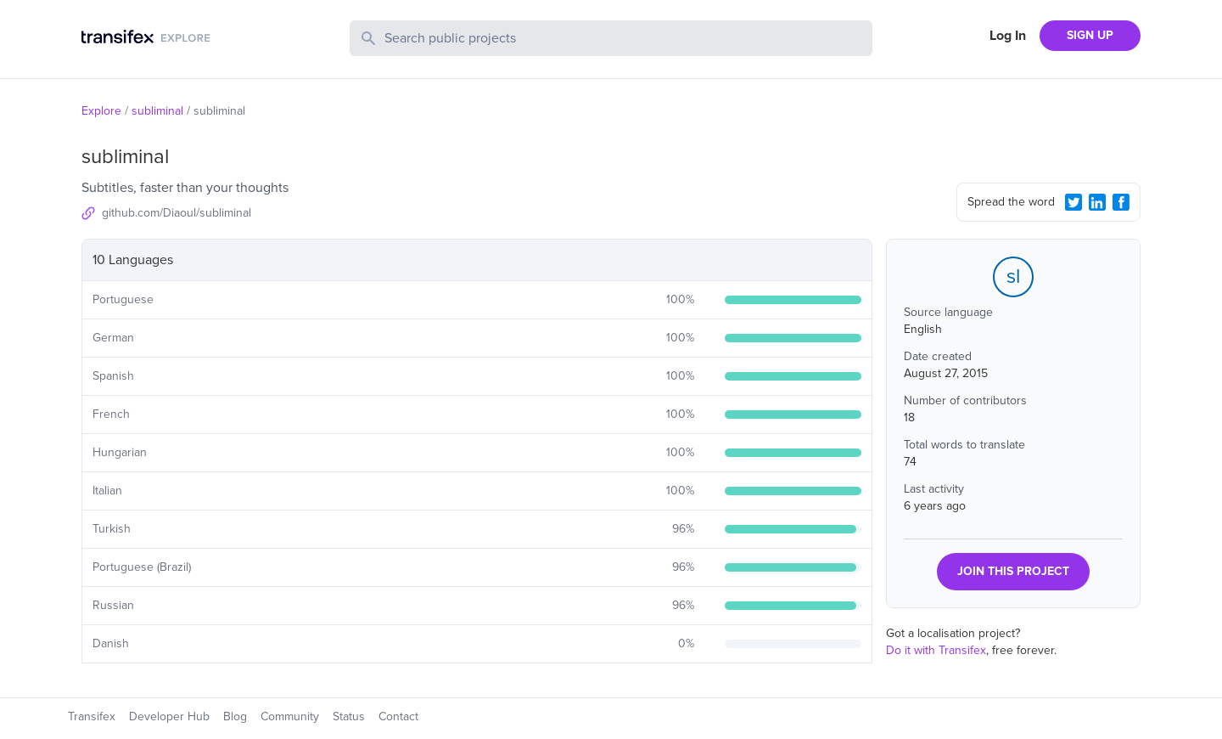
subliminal (157, 111)
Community (290, 716)
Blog (235, 716)
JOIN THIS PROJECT (1013, 571)
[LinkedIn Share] (1097, 202)
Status (349, 716)
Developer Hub (169, 716)
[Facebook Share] (1121, 202)
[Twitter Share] (1073, 202)
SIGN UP (1090, 35)
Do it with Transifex (936, 650)
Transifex (91, 716)
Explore (101, 111)
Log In (1007, 35)
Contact (398, 716)
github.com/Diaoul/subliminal (176, 213)
